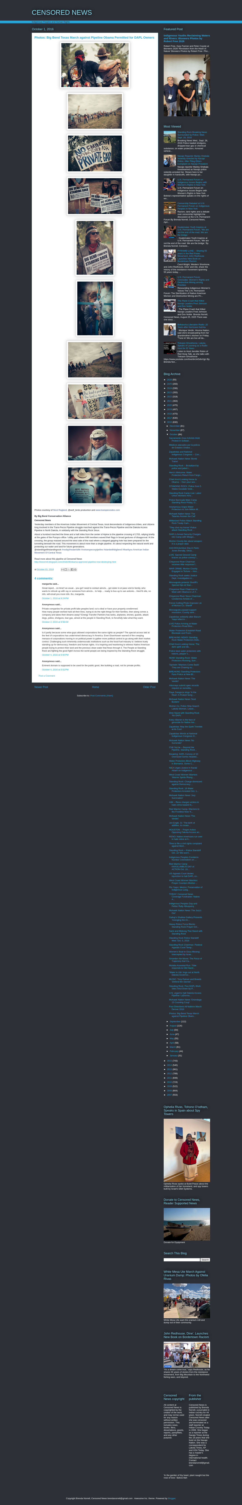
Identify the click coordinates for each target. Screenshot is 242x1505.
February (174, 1051)
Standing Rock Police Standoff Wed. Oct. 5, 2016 (183, 939)
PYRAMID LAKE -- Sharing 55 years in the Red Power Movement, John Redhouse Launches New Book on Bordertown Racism (192, 256)
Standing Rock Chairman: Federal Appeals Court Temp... (185, 946)
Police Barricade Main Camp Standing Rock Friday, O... (183, 501)
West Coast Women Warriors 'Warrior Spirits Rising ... (183, 776)
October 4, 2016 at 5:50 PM (55, 655)
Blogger (171, 1498)
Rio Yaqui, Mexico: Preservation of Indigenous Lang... (185, 888)
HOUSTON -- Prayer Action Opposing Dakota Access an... (185, 831)
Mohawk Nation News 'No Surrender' (181, 741)
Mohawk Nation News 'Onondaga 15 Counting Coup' (185, 1001)
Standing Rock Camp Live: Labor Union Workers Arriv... (185, 494)
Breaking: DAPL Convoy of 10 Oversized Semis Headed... (183, 755)
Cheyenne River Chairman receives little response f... (183, 563)
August (173, 1025)
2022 (170, 396)
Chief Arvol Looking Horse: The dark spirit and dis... (184, 645)
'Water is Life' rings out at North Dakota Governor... (184, 973)
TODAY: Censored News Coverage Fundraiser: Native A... (184, 897)
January (174, 1055)
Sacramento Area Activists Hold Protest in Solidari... (184, 439)
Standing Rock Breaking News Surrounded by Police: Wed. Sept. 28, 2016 (192, 135)
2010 (170, 1082)
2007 (170, 1095)
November (175, 430)
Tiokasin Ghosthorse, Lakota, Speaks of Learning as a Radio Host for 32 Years (192, 346)
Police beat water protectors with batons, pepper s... (185, 652)
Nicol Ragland (60, 510)
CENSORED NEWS (62, 12)
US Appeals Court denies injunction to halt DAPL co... (183, 874)
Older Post (149, 687)
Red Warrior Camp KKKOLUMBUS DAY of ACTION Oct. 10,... (181, 866)
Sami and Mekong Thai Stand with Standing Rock (185, 932)
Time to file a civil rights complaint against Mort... (185, 844)
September (175, 1021)
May (172, 1038)
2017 (170, 418)
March (173, 1047)
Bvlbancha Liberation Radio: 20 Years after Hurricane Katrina (192, 326)
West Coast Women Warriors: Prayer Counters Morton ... (183, 881)
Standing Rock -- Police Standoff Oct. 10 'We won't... (185, 851)
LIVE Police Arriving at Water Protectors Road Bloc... (183, 625)
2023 (170, 392)
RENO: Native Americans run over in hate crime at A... (185, 838)
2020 (170, 405)
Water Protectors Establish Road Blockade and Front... (185, 631)
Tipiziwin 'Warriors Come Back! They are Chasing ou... (184, 666)
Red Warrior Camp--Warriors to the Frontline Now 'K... (184, 810)
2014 (170, 1065)
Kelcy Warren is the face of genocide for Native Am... (182, 721)
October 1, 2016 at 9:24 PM (55, 598)
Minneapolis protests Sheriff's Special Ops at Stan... (183, 583)
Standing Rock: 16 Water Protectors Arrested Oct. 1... (183, 789)
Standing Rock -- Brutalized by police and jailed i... (184, 467)
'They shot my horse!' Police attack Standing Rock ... (182, 528)
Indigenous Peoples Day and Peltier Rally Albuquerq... (183, 904)
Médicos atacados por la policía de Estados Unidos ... (184, 446)
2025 (170, 384)
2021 (170, 401)
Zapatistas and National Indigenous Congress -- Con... (185, 453)
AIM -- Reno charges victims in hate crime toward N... (184, 803)
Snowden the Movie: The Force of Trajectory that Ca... (185, 960)
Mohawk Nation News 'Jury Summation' (182, 796)
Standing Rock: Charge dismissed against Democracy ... (185, 782)
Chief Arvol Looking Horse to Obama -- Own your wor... (183, 480)
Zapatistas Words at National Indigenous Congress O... (183, 734)
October (174, 434)
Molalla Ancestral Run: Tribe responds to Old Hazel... (182, 966)
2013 (170, 1069)
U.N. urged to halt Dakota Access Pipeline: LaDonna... (185, 994)
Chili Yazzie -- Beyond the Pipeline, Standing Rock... (183, 748)
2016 (170, 422)
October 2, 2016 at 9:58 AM (55, 622)
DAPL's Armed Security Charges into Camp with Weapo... (184, 535)
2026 (170, 379)
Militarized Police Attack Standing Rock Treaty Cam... (185, 522)
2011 (170, 1078)
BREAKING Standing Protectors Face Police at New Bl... (184, 673)
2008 (170, 1090)
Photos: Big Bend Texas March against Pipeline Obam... (184, 1014)
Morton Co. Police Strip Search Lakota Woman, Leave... (184, 707)
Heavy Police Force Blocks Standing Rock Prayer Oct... (184, 925)
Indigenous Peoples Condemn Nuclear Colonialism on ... (183, 858)
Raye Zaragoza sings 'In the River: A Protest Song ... (182, 693)
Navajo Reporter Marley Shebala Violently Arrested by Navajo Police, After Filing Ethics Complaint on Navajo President (193, 160)
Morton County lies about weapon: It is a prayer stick (185, 542)
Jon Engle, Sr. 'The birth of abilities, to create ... (182, 824)
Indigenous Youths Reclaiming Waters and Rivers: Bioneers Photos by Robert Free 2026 (187, 38)
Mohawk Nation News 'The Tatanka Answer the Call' (182, 515)
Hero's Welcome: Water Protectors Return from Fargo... (185, 473)
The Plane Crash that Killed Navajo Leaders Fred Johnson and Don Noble (192, 303)
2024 (170, 388)
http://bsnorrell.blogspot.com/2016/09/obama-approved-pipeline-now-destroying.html (75, 562)
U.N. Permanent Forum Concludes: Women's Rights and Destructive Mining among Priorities (193, 281)
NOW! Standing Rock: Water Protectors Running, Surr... (183, 659)
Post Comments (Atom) (101, 695)
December (175, 426)
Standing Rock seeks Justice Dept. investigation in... (183, 576)
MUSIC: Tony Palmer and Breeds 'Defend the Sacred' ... (185, 980)
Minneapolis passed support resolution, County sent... (182, 611)
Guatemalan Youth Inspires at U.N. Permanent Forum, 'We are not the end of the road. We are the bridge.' (193, 231)
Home (95, 687)
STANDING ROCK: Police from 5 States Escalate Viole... (185, 487)
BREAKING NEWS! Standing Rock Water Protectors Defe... (184, 638)
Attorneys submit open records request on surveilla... (184, 686)
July (172, 1030)
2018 (170, 413)
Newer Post (41, 687)
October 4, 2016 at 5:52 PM (55, 669)
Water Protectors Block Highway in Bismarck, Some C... (184, 762)
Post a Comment (47, 676)
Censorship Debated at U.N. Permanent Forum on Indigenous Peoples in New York (193, 206)
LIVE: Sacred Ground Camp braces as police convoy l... (183, 556)
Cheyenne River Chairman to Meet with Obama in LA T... (183, 590)
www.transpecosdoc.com (108, 510)
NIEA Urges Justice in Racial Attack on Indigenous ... (183, 769)
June (172, 1034)
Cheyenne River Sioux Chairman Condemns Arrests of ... (185, 597)
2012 (170, 1073)
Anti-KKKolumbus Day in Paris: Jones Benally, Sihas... (184, 549)
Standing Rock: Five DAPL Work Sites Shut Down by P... (184, 987)
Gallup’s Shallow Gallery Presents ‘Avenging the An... (185, 918)
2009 (170, 1086)
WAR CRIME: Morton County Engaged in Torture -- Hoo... (183, 570)
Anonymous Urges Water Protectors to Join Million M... (184, 508)
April (172, 1043)
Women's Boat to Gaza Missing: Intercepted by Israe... (184, 953)
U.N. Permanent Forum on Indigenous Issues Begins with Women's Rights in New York (192, 182)
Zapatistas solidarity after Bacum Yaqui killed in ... (185, 618)
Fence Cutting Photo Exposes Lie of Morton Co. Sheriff (185, 604)
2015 (170, 1060)
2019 (170, 409)
